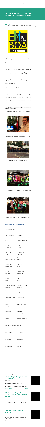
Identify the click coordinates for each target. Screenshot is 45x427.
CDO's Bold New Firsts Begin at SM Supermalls (16, 411)
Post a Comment (9, 388)
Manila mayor (36, 35)
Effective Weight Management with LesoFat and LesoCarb (16, 377)
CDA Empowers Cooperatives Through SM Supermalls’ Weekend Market (16, 394)
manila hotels (36, 34)
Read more (26, 388)
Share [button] (6, 352)
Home (6, 5)
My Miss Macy (8, 2)
